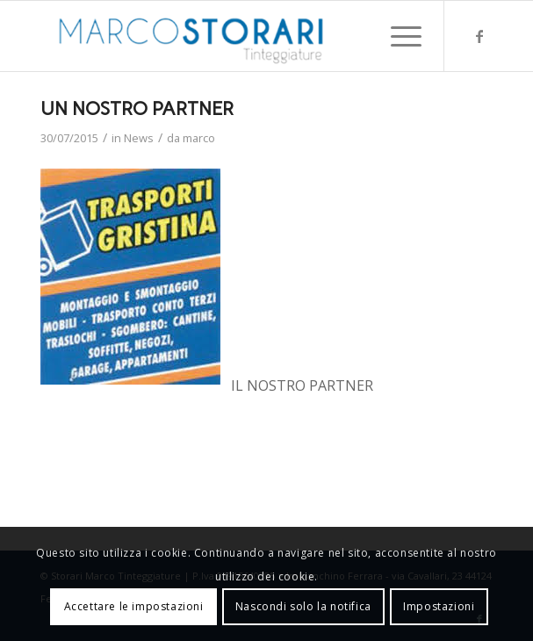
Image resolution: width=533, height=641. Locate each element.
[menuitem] (397, 36)
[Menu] (397, 36)
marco (199, 138)
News (139, 138)
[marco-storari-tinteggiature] (221, 36)
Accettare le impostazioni (134, 606)
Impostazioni (438, 606)
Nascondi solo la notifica (303, 606)
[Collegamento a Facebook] (479, 36)
